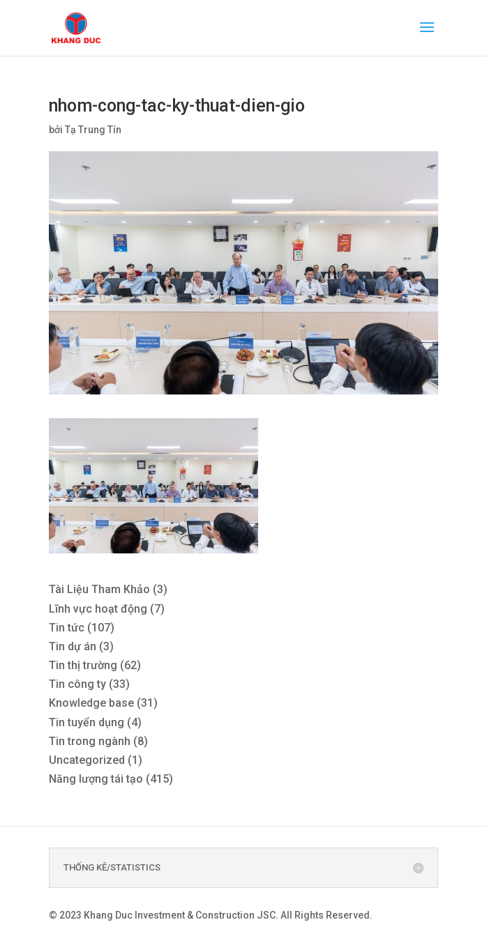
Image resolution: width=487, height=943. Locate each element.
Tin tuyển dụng (86, 722)
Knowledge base (91, 703)
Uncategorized (87, 760)
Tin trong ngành (89, 741)
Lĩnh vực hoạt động (98, 608)
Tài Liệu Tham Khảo (99, 589)
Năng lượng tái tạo (96, 778)
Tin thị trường (83, 665)
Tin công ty (77, 684)
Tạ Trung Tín (93, 129)
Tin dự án (72, 646)
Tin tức (66, 627)
